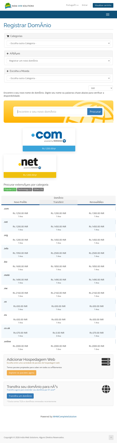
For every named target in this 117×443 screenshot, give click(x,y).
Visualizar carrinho (103, 5)
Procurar (95, 111)
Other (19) (38, 189)
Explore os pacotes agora (21, 372)
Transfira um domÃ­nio (20, 395)
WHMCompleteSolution (65, 416)
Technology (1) (24, 189)
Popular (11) (10, 189)
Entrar (85, 5)
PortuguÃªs (72, 5)
